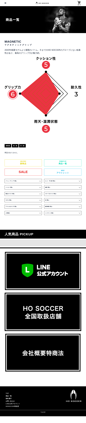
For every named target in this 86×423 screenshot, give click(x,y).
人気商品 (23, 219)
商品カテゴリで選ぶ (23, 196)
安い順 (26, 146)
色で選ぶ (62, 204)
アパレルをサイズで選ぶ (23, 211)
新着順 (8, 146)
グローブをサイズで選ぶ (62, 196)
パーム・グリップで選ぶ (23, 181)
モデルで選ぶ (23, 204)
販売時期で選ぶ (62, 211)
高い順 (17, 146)
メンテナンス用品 (62, 219)
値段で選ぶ (62, 189)
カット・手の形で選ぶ (62, 181)
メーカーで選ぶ (23, 189)
